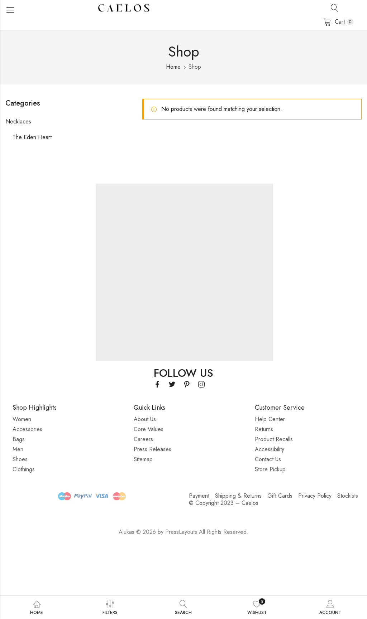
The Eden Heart (32, 137)
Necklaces (18, 121)
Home (173, 67)
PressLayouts (181, 532)
